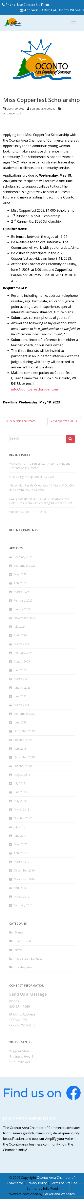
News (18, 950)
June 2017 (20, 835)
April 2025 (20, 583)
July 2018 (19, 783)
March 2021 (21, 705)
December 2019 (24, 731)
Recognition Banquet (28, 958)
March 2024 (21, 644)
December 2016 (24, 870)
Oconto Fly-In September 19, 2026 (31, 477)
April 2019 (20, 748)
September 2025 (24, 565)
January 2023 (22, 687)
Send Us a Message (28, 994)
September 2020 (24, 714)
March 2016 (21, 896)
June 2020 (20, 722)
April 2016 (20, 888)
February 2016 (23, 905)
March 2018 (21, 809)
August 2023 (22, 661)
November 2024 (24, 618)
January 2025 (22, 609)
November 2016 (24, 879)
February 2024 (23, 653)
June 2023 (20, 670)
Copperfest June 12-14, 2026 (28, 512)
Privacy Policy (36, 1183)
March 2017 (21, 862)
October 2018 (23, 766)
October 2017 (23, 818)
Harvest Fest (23, 941)
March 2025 (21, 592)
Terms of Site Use (63, 1183)
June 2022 (20, 696)
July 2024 (19, 626)
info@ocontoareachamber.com (34, 389)
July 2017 (19, 827)
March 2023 (21, 679)
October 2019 (23, 740)
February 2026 (23, 557)
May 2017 (20, 844)
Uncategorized (12, 113)
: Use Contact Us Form (25, 4)
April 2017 (20, 853)
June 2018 (20, 792)
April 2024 (20, 635)
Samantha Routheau (43, 108)
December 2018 (24, 757)
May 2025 (20, 574)
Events (19, 932)
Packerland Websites (59, 1194)
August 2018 (22, 775)
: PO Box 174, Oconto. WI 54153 (52, 10)
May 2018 (20, 801)
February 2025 (23, 600)
